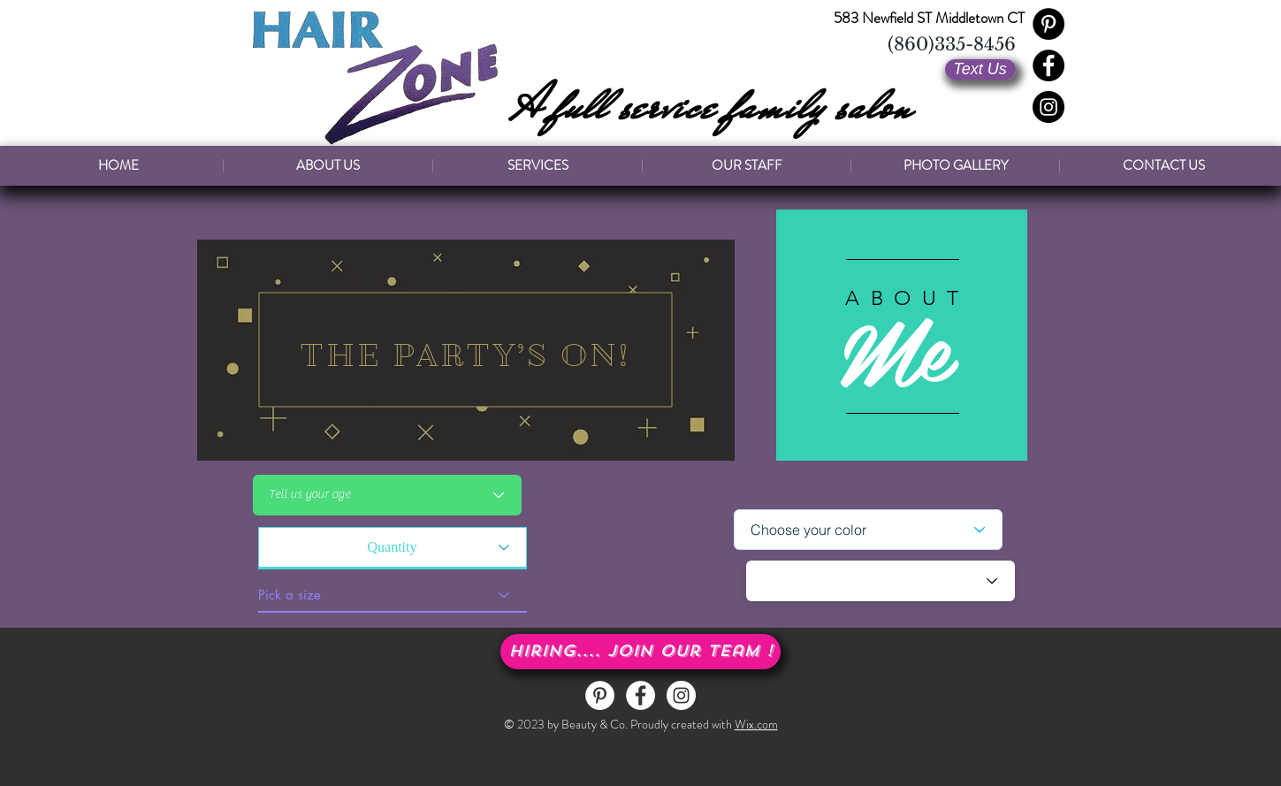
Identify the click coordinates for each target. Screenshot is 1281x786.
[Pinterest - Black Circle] (1048, 24)
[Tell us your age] (387, 495)
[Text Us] (980, 69)
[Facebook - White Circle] (640, 695)
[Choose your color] (868, 529)
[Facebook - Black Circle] (1048, 65)
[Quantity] (392, 547)
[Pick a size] (392, 594)
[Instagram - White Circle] (681, 695)
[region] (466, 350)
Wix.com (756, 724)
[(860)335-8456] (952, 43)
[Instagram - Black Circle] (1048, 107)
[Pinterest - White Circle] (599, 695)
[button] (640, 651)
